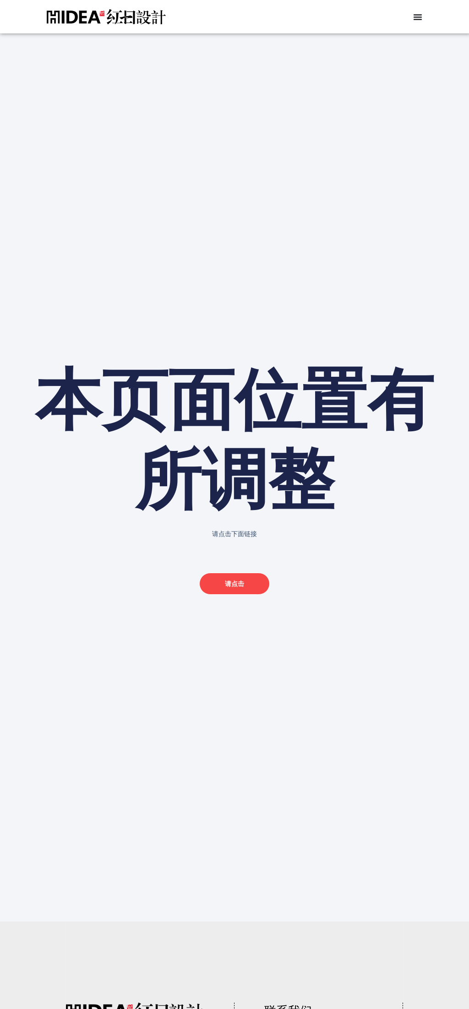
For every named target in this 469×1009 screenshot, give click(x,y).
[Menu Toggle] (417, 17)
